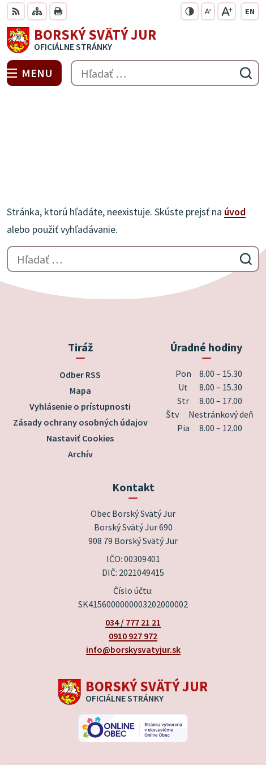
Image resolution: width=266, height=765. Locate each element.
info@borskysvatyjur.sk (133, 568)
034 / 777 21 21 (133, 541)
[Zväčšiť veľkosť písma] (226, 11)
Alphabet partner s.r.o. (184, 703)
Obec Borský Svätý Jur (165, 719)
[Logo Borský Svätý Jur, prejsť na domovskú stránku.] (133, 40)
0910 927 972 (133, 554)
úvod (235, 130)
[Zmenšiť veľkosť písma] (208, 11)
